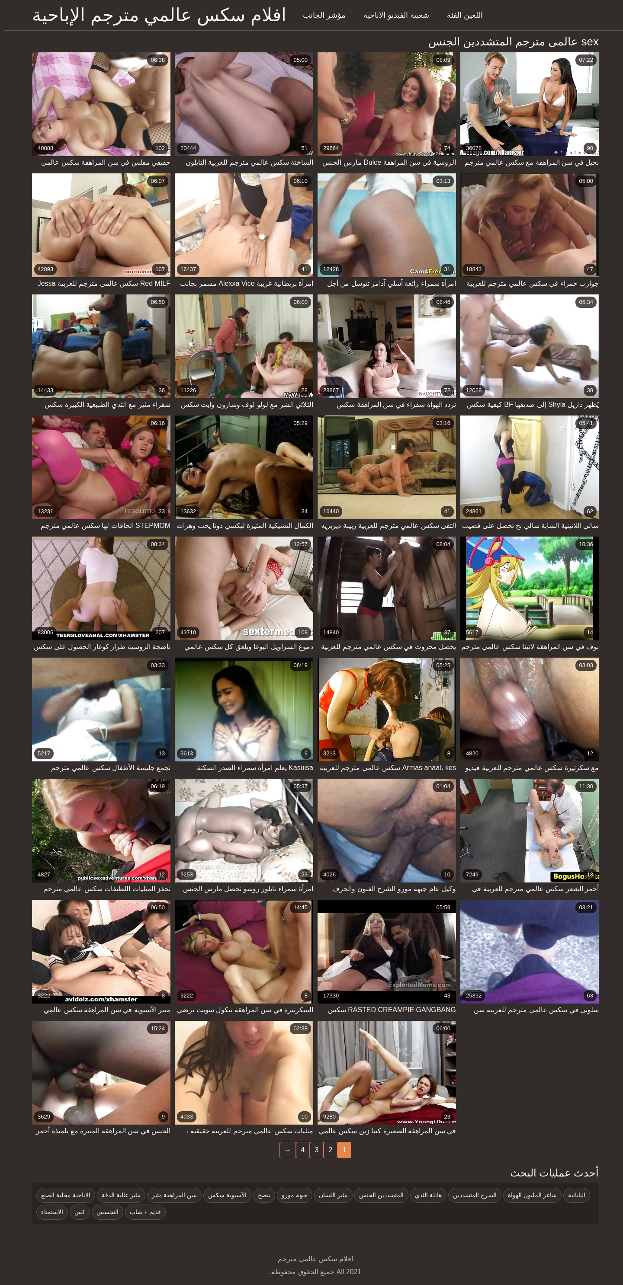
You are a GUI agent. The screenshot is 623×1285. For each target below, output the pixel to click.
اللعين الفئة (461, 15)
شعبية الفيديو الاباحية (392, 15)
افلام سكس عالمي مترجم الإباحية (155, 15)
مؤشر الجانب (320, 15)
